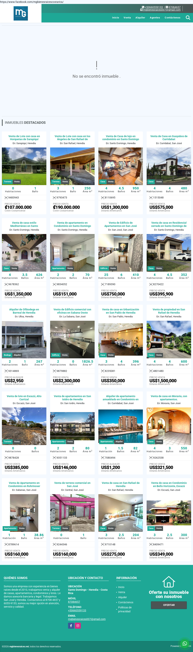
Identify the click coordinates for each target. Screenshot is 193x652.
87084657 (174, 7)
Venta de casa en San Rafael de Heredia (121, 484)
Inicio (115, 17)
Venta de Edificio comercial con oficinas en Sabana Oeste (72, 311)
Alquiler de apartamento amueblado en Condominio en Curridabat (121, 399)
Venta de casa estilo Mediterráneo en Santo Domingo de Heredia (24, 226)
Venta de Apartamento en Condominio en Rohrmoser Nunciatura (24, 486)
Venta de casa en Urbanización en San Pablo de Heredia (120, 311)
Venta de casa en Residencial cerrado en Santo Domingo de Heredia (169, 226)
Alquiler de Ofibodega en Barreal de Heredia (24, 311)
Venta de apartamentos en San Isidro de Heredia (72, 398)
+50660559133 (154, 7)
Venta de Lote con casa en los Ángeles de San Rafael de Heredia (72, 139)
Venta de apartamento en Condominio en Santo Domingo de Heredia (72, 226)
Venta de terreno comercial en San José (72, 484)
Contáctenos (173, 17)
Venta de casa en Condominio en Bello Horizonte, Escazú (169, 484)
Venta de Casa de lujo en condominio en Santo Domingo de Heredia (120, 139)
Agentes (155, 17)
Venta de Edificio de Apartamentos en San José (120, 224)
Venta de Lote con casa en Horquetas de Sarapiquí (24, 138)
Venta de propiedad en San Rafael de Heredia (169, 311)
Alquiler (140, 17)
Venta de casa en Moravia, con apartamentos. (169, 398)
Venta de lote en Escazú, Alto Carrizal (24, 398)
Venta (127, 17)
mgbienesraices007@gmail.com (87, 619)
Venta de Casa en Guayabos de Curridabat (169, 138)
